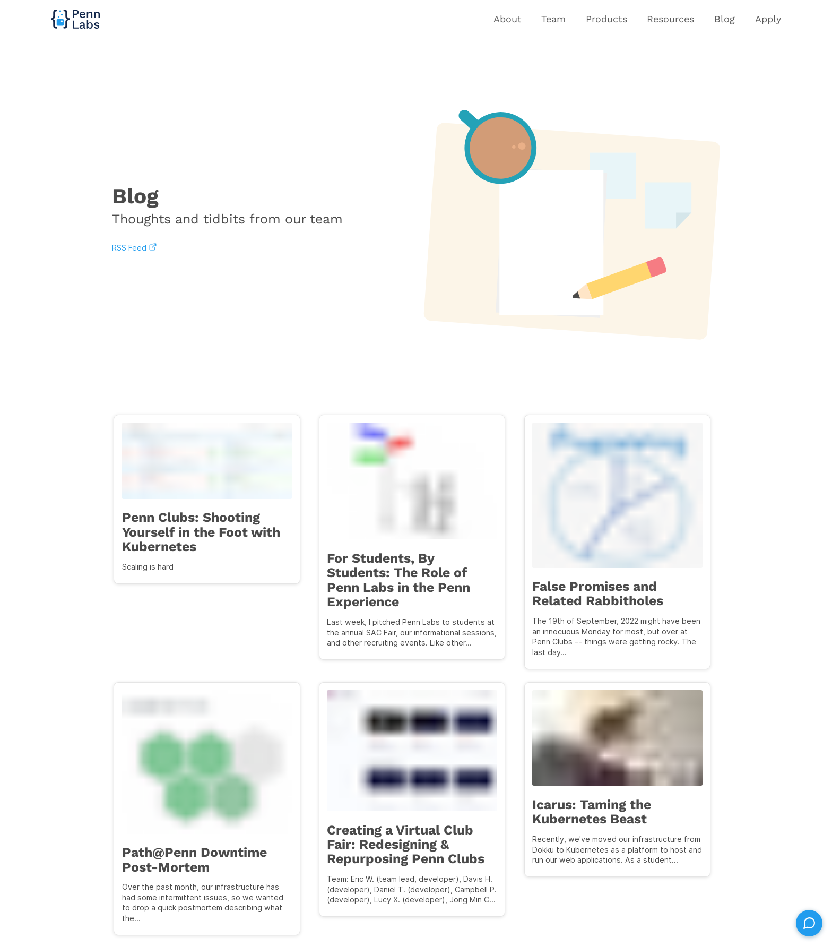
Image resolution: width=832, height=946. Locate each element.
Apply (768, 18)
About (507, 18)
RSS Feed (133, 247)
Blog (724, 18)
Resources (670, 18)
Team (553, 18)
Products (606, 18)
